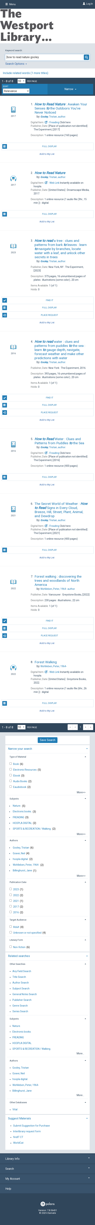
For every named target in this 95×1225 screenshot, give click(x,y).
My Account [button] (47, 1178)
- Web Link (51, 182)
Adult (16, 927)
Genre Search (20, 1005)
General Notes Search (24, 994)
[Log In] (83, 3)
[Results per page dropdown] (21, 81)
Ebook (17, 775)
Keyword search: (14, 50)
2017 (16, 906)
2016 (16, 912)
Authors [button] (14, 840)
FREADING (18, 817)
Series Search (20, 1011)
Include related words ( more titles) (25, 73)
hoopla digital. (20, 859)
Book (16, 764)
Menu (10, 4)
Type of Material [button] (18, 756)
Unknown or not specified (27, 932)
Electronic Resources (25, 769)
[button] (70, 89)
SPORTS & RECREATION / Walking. (32, 828)
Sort (5, 86)
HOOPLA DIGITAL (22, 823)
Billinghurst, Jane (22, 870)
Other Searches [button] (17, 964)
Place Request (30, 315)
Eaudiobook (20, 787)
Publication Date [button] (18, 882)
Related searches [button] (19, 956)
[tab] (70, 89)
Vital (14, 1109)
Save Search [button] (47, 740)
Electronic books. (22, 811)
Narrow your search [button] (20, 748)
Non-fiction (19, 947)
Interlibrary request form (27, 1131)
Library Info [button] (47, 1158)
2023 (16, 889)
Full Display (29, 146)
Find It (27, 300)
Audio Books (20, 781)
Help (8, 1188)
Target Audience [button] (18, 919)
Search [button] (47, 1168)
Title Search (19, 977)
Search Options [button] (16, 63)
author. (53, 116)
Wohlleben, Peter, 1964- (26, 865)
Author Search (20, 982)
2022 (16, 895)
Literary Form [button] (16, 940)
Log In (89, 3)
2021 (16, 901)
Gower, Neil (19, 853)
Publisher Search (21, 1000)
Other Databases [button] (18, 1102)
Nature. (17, 805)
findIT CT (18, 1137)
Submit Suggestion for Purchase (31, 1125)
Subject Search (21, 988)
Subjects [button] (14, 798)
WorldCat (18, 1143)
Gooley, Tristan (21, 847)
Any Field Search (21, 971)
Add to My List (46, 153)
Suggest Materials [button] (19, 1118)
